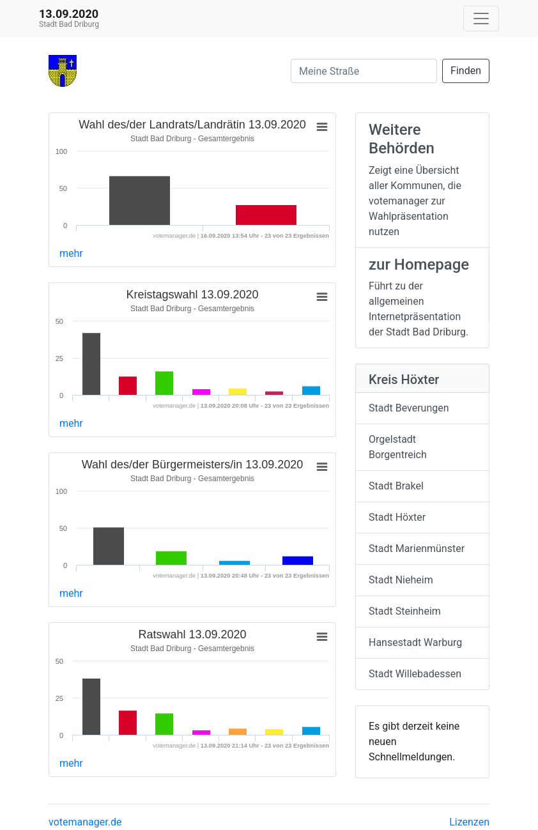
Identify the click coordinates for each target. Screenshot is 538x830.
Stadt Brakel (396, 486)
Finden (465, 71)
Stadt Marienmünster (417, 548)
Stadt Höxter (397, 517)
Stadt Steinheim (405, 611)
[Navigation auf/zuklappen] (481, 18)
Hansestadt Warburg (415, 642)
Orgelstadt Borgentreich (398, 447)
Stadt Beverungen (409, 408)
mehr (71, 253)
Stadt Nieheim (401, 580)
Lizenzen (469, 822)
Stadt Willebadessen (415, 674)
